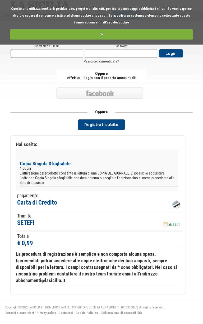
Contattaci (65, 313)
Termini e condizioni (19, 313)
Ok (101, 34)
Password (121, 46)
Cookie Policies (87, 313)
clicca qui (99, 15)
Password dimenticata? (101, 61)
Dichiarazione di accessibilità (121, 313)
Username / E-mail (47, 46)
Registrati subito (101, 124)
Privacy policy (46, 313)
